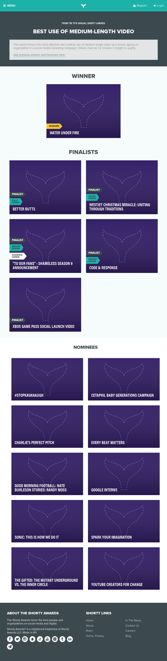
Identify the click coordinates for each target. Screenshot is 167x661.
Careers (130, 630)
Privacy (99, 636)
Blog (128, 636)
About (89, 625)
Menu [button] (9, 5)
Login (159, 5)
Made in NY (29, 632)
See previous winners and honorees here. (39, 55)
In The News (133, 620)
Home (90, 620)
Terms (90, 636)
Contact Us (132, 625)
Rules (89, 630)
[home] (83, 5)
